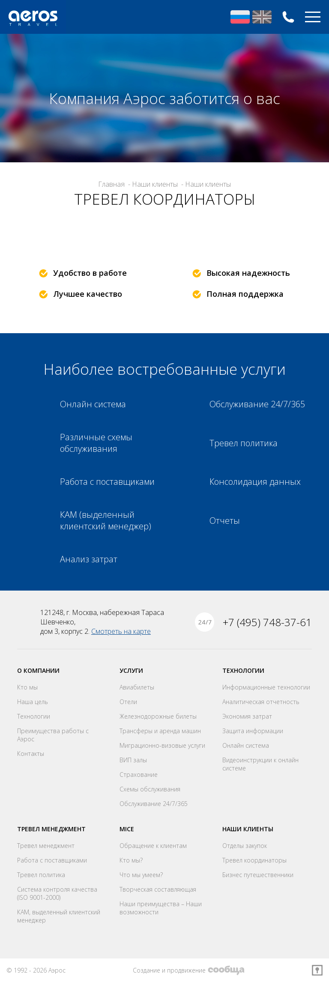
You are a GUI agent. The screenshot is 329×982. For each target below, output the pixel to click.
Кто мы (27, 687)
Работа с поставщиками (52, 860)
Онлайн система (245, 745)
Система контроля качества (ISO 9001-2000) (57, 893)
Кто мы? (131, 860)
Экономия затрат (247, 716)
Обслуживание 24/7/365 (154, 804)
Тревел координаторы (254, 860)
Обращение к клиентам (153, 846)
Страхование (139, 774)
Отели (128, 702)
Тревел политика (41, 875)
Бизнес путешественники (257, 875)
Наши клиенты (247, 829)
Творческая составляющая (158, 889)
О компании (38, 670)
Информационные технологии (266, 687)
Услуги (131, 670)
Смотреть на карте (121, 631)
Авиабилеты (137, 687)
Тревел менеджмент (51, 829)
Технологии (33, 716)
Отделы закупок (244, 846)
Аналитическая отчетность (260, 702)
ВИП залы (133, 760)
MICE (127, 829)
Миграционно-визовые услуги (162, 745)
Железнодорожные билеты (158, 716)
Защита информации (252, 731)
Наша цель (32, 702)
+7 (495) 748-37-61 (288, 17)
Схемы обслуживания (150, 789)
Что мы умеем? (141, 875)
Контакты (30, 753)
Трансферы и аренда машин (160, 731)
